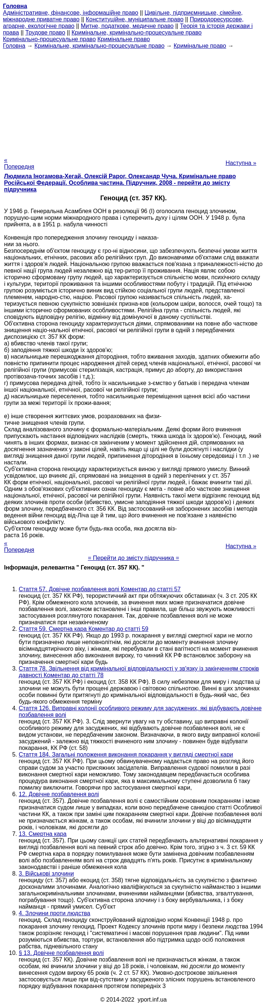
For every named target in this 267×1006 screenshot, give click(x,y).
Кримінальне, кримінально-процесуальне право (137, 32)
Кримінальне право (123, 39)
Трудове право (45, 32)
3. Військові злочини (46, 873)
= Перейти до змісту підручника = (133, 558)
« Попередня (19, 163)
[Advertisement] (133, 100)
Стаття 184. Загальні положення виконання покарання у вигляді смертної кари (126, 754)
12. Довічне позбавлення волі (59, 794)
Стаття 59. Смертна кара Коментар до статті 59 (83, 629)
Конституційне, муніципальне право (135, 19)
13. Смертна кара (42, 834)
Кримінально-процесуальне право (49, 39)
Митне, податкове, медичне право (127, 26)
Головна (14, 46)
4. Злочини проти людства (54, 913)
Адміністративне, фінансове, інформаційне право (70, 13)
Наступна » (240, 163)
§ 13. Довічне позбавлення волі (61, 953)
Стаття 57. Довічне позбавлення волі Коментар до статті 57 (100, 589)
